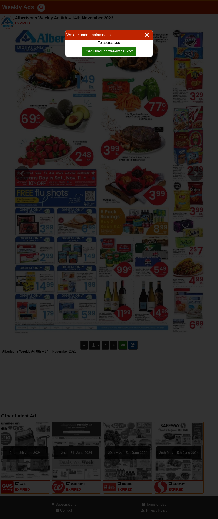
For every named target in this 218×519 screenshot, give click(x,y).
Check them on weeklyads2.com (109, 51)
